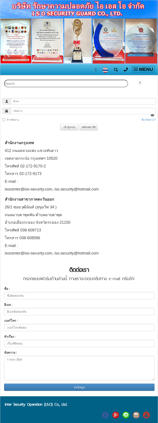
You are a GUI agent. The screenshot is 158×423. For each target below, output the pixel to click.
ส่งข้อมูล (79, 387)
